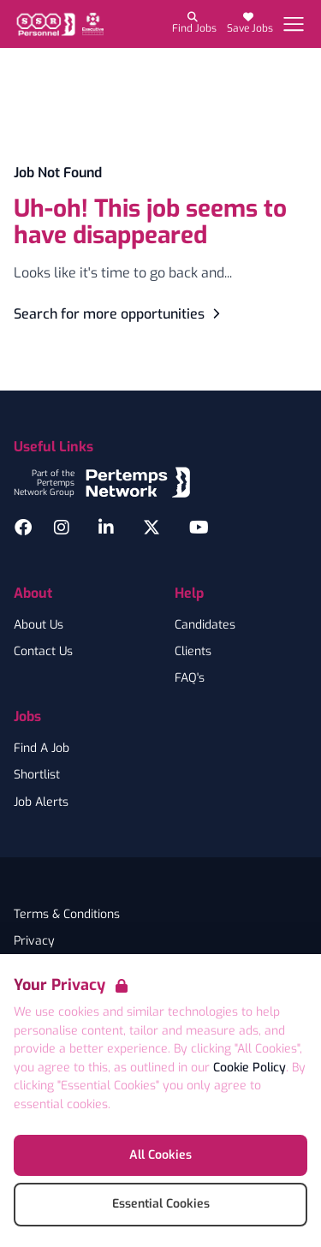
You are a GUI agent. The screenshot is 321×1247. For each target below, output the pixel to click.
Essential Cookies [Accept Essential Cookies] (161, 1204)
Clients (193, 651)
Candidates (205, 625)
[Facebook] (23, 527)
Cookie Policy (249, 1067)
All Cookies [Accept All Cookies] (160, 1155)
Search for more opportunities (119, 314)
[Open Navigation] (293, 24)
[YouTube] (199, 527)
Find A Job (41, 748)
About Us (38, 625)
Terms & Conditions (67, 914)
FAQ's (190, 678)
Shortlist (37, 775)
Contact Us (43, 651)
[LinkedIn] (106, 527)
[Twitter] (151, 527)
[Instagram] (61, 527)
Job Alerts (41, 802)
